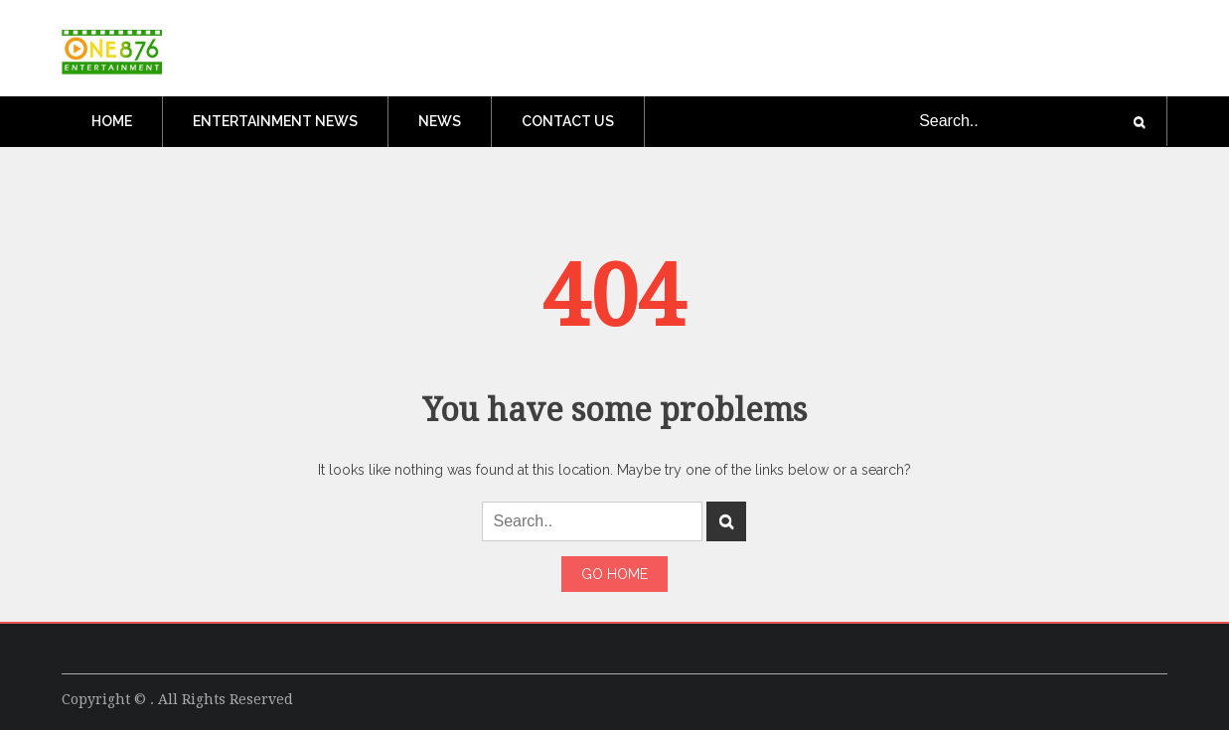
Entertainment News (275, 121)
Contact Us (568, 121)
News (439, 121)
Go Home (614, 574)
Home (111, 121)
